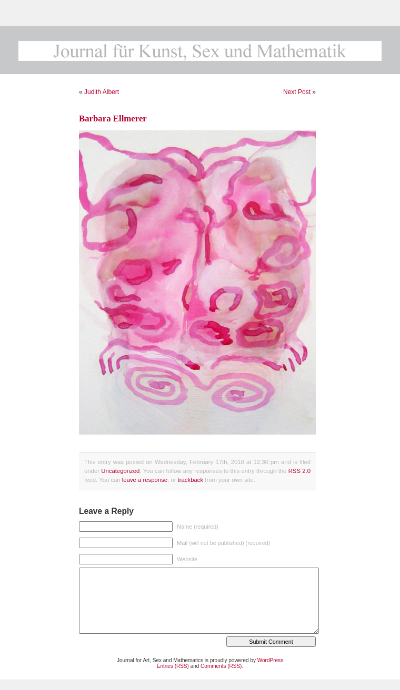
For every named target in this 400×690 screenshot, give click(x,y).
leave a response (144, 480)
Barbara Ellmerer (113, 118)
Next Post (297, 92)
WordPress (270, 660)
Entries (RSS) (173, 666)
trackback (190, 480)
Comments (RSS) (221, 666)
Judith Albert (101, 92)
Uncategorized (120, 471)
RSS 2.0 (299, 471)
